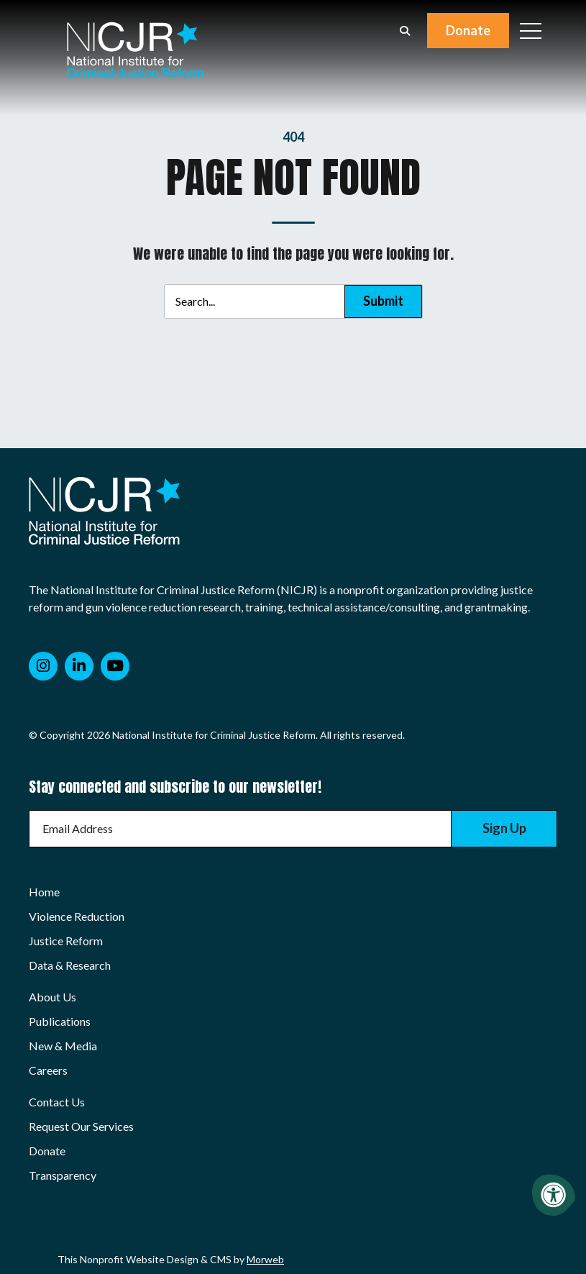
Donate (468, 30)
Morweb (265, 1259)
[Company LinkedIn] (79, 666)
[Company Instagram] (43, 666)
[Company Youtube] (115, 666)
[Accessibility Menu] (553, 1194)
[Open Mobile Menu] (530, 31)
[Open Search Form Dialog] (404, 30)
